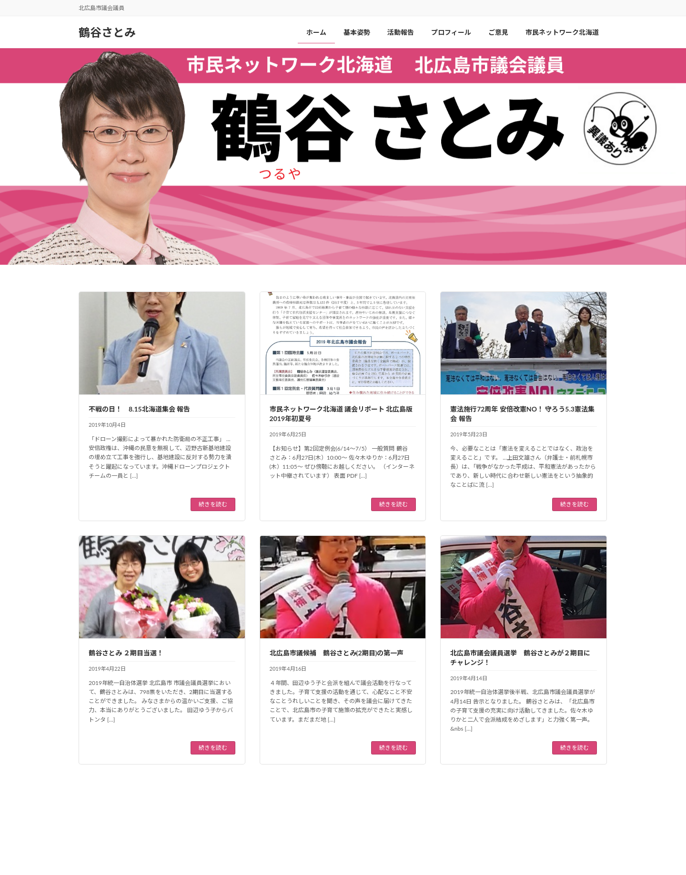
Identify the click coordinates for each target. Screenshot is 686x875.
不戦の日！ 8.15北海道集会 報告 (139, 409)
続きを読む (213, 504)
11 (393, 803)
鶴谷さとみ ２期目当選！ (126, 653)
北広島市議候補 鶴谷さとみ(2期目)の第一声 (337, 653)
